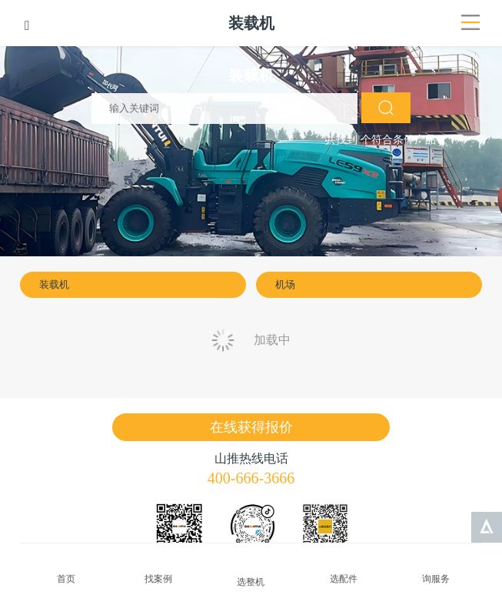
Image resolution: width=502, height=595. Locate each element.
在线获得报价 (251, 427)
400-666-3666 (251, 478)
